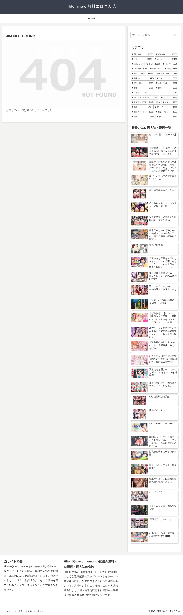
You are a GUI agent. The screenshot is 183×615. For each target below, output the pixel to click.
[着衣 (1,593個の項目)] (143, 117)
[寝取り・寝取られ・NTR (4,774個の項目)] (162, 74)
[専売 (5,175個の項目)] (171, 69)
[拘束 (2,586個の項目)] (166, 88)
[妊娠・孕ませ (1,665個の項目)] (166, 112)
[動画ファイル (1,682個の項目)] (142, 112)
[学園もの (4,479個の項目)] (143, 78)
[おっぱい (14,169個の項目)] (166, 59)
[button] (175, 35)
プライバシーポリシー (35, 611)
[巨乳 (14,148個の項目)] (138, 64)
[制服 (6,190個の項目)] (156, 69)
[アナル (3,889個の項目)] (167, 78)
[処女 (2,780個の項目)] (142, 88)
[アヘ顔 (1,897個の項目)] (169, 98)
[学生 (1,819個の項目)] (154, 102)
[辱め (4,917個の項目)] (138, 74)
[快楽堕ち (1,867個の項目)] (139, 102)
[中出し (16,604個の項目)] (142, 59)
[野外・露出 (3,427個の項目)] (142, 83)
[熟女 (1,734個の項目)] (142, 107)
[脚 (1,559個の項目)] (167, 117)
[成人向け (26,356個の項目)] (166, 54)
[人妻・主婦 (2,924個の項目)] (166, 83)
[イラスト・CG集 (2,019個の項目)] (154, 93)
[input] (154, 35)
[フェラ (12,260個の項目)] (153, 64)
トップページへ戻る (13, 611)
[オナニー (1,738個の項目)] (170, 102)
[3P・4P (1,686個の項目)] (165, 107)
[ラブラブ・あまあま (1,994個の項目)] (145, 98)
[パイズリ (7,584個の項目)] (170, 64)
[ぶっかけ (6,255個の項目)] (139, 69)
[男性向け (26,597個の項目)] (142, 54)
